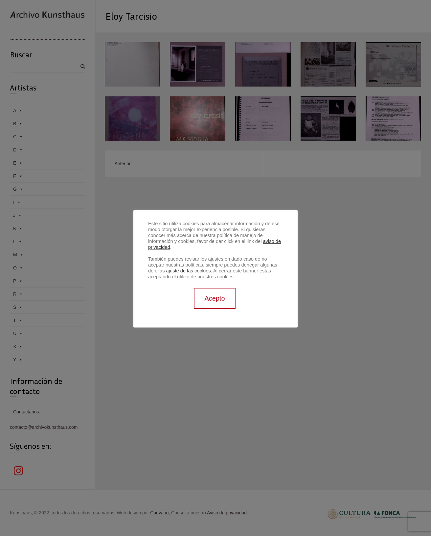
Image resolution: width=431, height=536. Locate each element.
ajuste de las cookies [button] (188, 270)
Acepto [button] (214, 298)
